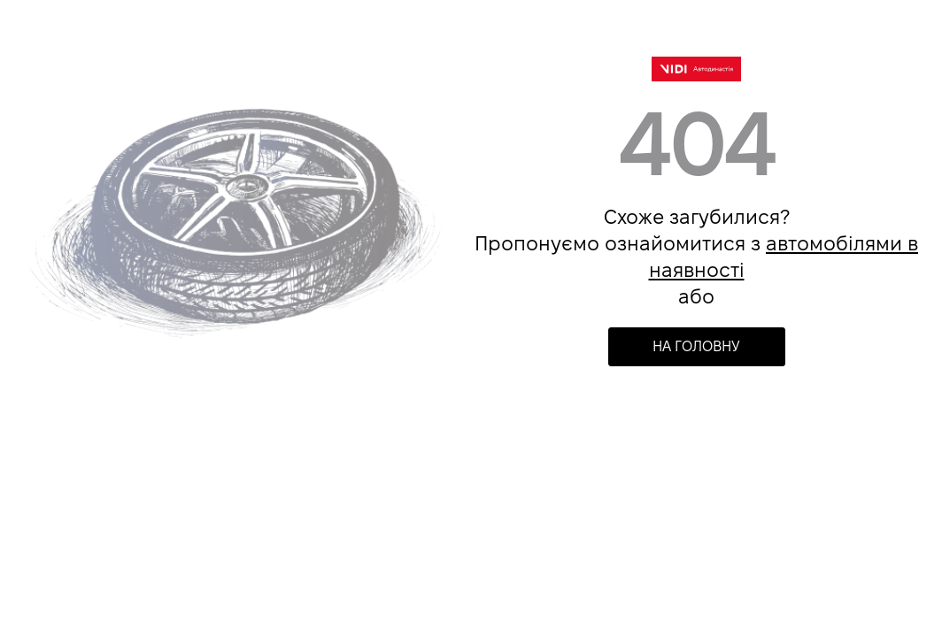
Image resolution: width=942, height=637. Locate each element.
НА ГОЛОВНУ (696, 346)
